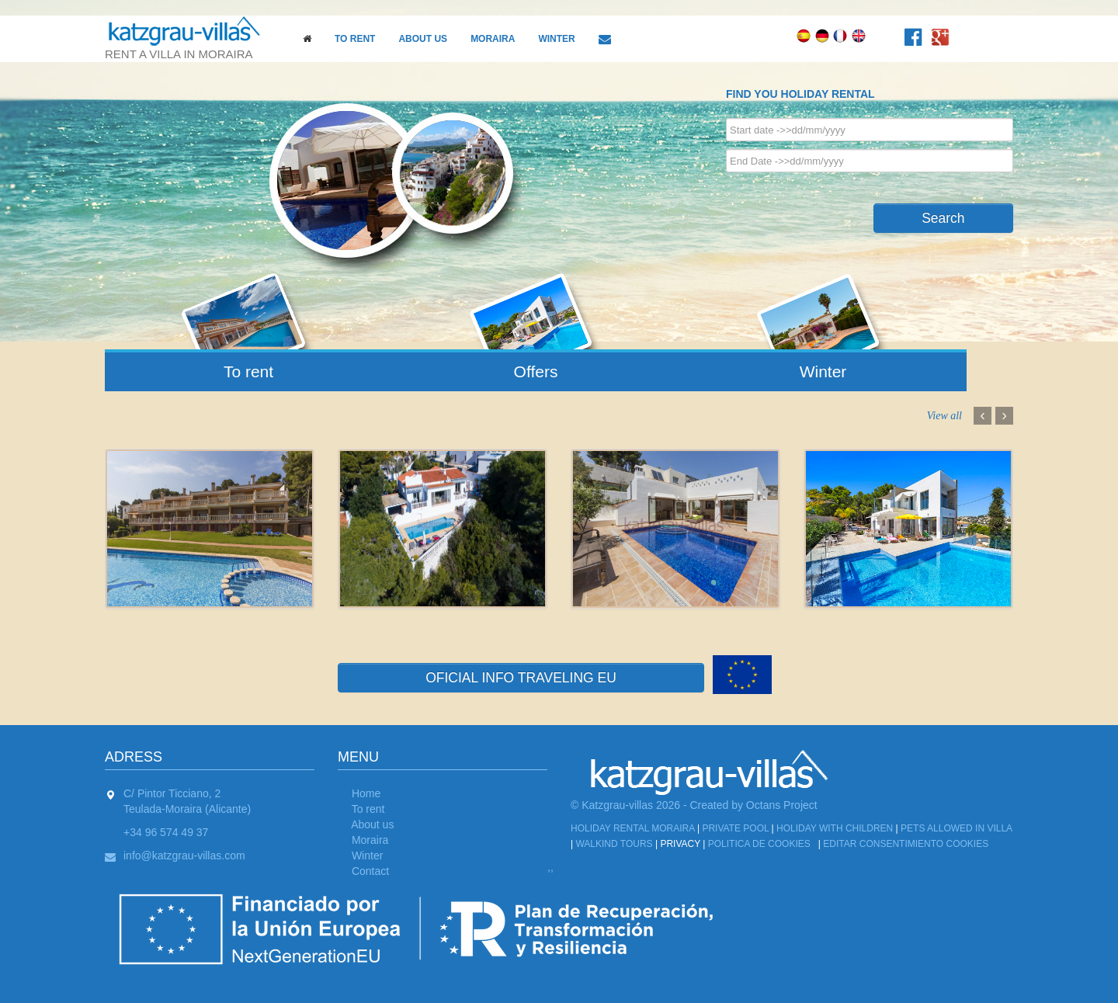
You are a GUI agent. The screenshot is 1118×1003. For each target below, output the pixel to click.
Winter (556, 38)
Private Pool (735, 828)
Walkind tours (613, 843)
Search (943, 218)
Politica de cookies (759, 843)
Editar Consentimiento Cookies (905, 843)
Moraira (492, 38)
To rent (355, 38)
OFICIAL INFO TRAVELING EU (520, 677)
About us (422, 38)
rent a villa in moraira (190, 38)
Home (366, 793)
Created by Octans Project (754, 805)
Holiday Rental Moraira (633, 828)
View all (944, 416)
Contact (370, 871)
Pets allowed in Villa (956, 828)
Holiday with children (834, 828)
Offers (536, 371)
